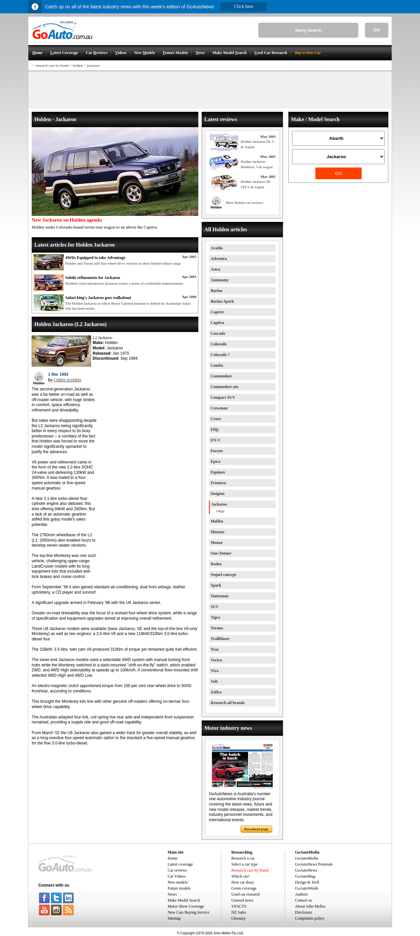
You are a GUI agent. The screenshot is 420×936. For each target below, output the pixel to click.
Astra (215, 269)
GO (377, 30)
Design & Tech (307, 882)
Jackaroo (219, 504)
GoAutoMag (305, 876)
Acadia (217, 248)
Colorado (219, 344)
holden (78, 65)
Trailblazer (220, 638)
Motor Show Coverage (186, 906)
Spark (216, 585)
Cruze (216, 418)
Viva (215, 670)
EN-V (215, 440)
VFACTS (238, 906)
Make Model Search (184, 900)
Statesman (219, 596)
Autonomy (220, 280)
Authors (301, 894)
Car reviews (177, 870)
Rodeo (216, 564)
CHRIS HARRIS (67, 380)
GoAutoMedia (306, 858)
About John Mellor (310, 906)
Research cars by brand (250, 870)
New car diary (242, 882)
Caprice (217, 312)
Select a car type (244, 864)
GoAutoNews (306, 870)
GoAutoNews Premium (314, 864)
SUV (215, 606)
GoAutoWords (306, 888)
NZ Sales (238, 912)
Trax (215, 649)
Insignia (217, 493)
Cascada (218, 333)
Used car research (245, 894)
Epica (215, 461)
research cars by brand (52, 65)
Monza (216, 542)
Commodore (221, 376)
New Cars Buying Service (188, 912)
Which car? (240, 876)
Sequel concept (223, 574)
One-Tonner (221, 553)
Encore (217, 450)
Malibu (217, 521)
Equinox (218, 472)
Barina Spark (222, 301)
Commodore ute (224, 386)
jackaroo (93, 65)
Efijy (215, 429)
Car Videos (176, 876)
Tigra (215, 617)
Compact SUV (223, 397)
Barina (216, 290)
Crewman (219, 408)
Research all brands (228, 702)
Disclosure (303, 912)
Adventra (219, 258)
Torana (217, 628)
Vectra (216, 660)
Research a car (243, 858)
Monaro (217, 532)
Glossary (238, 918)
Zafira (216, 692)
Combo (217, 365)
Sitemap (174, 918)
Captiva (217, 322)
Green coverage (244, 888)
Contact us (303, 900)
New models (178, 882)
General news (242, 900)
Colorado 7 (220, 354)
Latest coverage (180, 864)
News (172, 894)
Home (172, 858)
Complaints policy (309, 918)
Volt (214, 681)
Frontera (218, 483)
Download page (256, 829)
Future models (179, 888)
